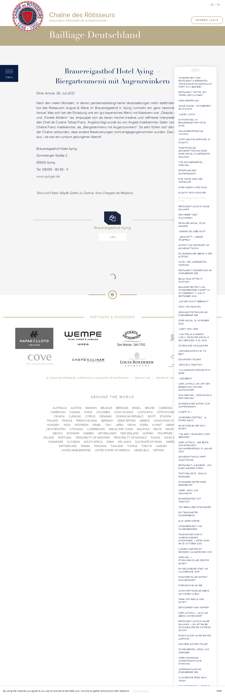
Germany (107, 420)
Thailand (116, 446)
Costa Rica (145, 412)
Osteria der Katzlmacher (193, 346)
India (67, 425)
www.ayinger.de (48, 176)
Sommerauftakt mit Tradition (189, 500)
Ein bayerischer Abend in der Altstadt (195, 255)
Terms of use (142, 378)
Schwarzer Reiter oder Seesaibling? (192, 483)
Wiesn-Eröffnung (188, 100)
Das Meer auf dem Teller (192, 644)
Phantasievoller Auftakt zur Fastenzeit (193, 578)
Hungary (53, 425)
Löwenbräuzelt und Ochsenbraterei (190, 528)
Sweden (171, 442)
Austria (76, 408)
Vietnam (158, 450)
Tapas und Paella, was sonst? (191, 601)
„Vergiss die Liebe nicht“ (192, 231)
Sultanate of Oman (148, 442)
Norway (148, 433)
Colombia (103, 412)
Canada (74, 412)
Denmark (105, 416)
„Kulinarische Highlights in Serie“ (194, 371)
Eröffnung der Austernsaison (187, 172)
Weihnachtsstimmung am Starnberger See (192, 314)
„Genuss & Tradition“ (190, 365)
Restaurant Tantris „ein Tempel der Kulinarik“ (192, 93)
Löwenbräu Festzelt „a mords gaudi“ (192, 419)
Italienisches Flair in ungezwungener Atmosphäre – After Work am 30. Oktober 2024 (194, 539)
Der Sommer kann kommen (193, 607)
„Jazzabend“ (185, 378)
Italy (108, 425)
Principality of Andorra (93, 437)
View (113, 237)
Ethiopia (165, 416)
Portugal (65, 437)
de (212, 4)
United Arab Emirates (76, 450)
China (88, 412)
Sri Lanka (124, 442)
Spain (110, 442)
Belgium (106, 408)
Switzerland (68, 446)
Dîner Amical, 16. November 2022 (193, 322)
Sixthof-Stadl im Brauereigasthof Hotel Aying (192, 123)
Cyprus (90, 416)
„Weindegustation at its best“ (192, 352)
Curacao (75, 416)
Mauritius (172, 429)
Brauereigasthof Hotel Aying (192, 199)
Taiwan (85, 446)
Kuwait (157, 425)
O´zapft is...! (185, 412)
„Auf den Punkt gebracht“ (193, 301)
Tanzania (100, 446)
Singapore (55, 442)
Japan (119, 425)
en (218, 4)
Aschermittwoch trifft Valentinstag (192, 458)
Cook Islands (123, 412)
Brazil (136, 408)
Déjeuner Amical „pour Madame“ (191, 224)
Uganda (161, 446)
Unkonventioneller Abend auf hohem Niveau (193, 592)
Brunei (150, 408)
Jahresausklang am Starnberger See (189, 671)
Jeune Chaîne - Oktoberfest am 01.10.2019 (194, 107)
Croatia (59, 416)
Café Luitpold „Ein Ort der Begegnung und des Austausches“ (194, 387)
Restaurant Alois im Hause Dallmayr (194, 208)
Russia (155, 437)
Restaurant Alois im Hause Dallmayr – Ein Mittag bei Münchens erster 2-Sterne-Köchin (194, 626)
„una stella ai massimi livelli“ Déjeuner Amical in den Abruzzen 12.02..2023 (193, 337)
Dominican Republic (130, 416)
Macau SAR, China (121, 429)
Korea (144, 425)
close (219, 690)
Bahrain (91, 408)
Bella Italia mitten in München (190, 280)
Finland (52, 420)
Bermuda (122, 408)
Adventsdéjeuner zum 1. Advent (192, 427)
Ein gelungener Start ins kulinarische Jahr (193, 570)
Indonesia (81, 425)
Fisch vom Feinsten (189, 307)
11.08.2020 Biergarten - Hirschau (191, 164)
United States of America (112, 450)
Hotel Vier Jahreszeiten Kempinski (192, 263)
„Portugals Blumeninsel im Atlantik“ (194, 141)
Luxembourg (96, 429)
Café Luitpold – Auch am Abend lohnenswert (193, 614)
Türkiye (146, 446)
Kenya (131, 425)
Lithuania (76, 429)
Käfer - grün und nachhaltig (188, 492)
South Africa (93, 442)
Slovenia (73, 442)
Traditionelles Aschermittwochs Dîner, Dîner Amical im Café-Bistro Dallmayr (194, 152)
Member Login (207, 20)
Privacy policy (141, 690)
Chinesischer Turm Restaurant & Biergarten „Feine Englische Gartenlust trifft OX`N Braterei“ (195, 82)
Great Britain (126, 420)
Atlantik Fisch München (192, 193)
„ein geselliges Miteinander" (194, 507)
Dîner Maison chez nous (192, 187)
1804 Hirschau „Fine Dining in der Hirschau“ (195, 397)
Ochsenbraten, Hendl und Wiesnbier (193, 651)
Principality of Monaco (130, 437)
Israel (96, 425)
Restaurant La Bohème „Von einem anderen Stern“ (195, 467)
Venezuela (141, 450)
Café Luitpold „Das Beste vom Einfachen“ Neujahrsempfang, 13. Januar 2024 (195, 447)
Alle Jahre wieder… (189, 521)
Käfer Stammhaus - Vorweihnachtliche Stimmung (190, 661)
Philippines (165, 433)
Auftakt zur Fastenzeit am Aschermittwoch (194, 246)
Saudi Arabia (173, 437)
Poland (48, 437)
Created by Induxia (167, 378)
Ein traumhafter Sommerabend (188, 514)
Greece (145, 420)
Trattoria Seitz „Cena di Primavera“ (192, 475)
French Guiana (86, 420)
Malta (157, 429)
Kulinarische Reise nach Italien (192, 679)
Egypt (152, 416)
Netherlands (107, 433)
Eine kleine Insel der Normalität (190, 180)
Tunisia (132, 446)
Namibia (88, 433)
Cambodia (165, 408)
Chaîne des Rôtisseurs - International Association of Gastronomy (89, 378)
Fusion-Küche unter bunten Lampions (194, 637)
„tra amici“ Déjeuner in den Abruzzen (194, 435)
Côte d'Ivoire (166, 412)
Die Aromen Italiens (190, 359)
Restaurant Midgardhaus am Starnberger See (195, 272)
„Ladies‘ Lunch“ (187, 114)
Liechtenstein (55, 429)
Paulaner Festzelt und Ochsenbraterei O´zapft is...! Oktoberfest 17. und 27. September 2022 (194, 292)
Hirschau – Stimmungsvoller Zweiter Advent (193, 560)
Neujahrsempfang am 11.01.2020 (190, 132)
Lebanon (172, 425)
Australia (60, 408)
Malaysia (143, 429)
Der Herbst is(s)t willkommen (188, 216)
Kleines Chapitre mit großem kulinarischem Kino (195, 550)
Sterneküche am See (190, 585)
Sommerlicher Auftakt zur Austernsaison (194, 405)
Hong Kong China (166, 420)
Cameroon (57, 412)
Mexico (58, 433)
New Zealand (129, 433)
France (67, 420)
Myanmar (73, 433)
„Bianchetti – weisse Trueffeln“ (190, 238)
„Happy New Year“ (188, 329)
